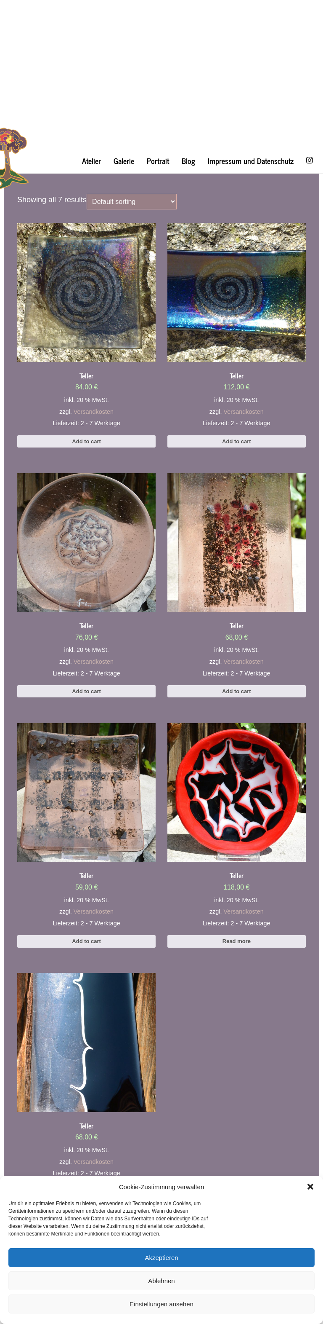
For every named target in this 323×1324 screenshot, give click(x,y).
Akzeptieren (161, 1257)
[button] (310, 1186)
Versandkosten (94, 411)
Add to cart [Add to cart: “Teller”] (86, 441)
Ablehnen (161, 1280)
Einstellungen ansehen (161, 1304)
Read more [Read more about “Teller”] (236, 941)
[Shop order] (132, 201)
